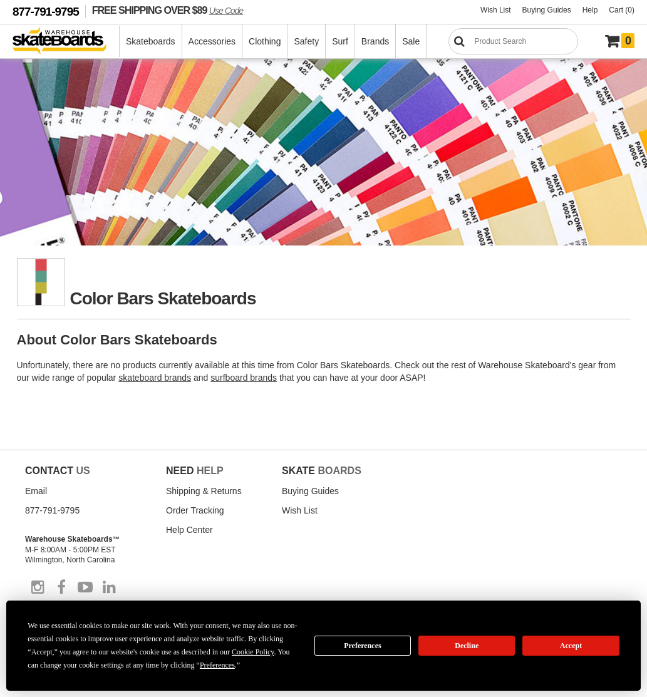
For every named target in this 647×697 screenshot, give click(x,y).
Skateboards (150, 41)
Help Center (189, 530)
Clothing (265, 41)
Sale (411, 41)
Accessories (212, 41)
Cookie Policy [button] (253, 652)
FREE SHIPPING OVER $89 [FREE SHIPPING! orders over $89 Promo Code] (167, 10)
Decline (467, 645)
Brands (375, 41)
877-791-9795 (46, 11)
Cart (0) (621, 10)
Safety (306, 41)
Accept (571, 645)
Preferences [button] (217, 665)
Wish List (495, 10)
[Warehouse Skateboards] (66, 42)
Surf (340, 41)
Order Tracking (195, 510)
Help (590, 10)
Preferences (362, 645)
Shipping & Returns (204, 491)
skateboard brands (154, 378)
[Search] (513, 41)
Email (36, 491)
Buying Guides (546, 10)
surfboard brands (243, 378)
